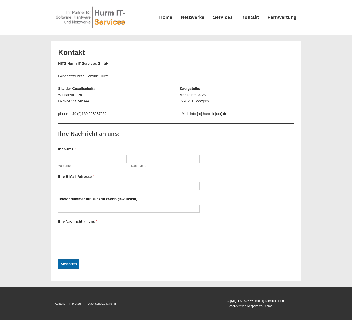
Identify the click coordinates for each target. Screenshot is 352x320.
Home (165, 17)
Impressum (76, 303)
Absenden (69, 264)
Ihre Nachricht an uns (77, 221)
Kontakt (250, 17)
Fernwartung (282, 17)
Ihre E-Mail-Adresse (76, 177)
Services (223, 17)
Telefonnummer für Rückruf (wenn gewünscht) (98, 199)
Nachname (138, 166)
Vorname (64, 166)
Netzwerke (193, 17)
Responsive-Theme (259, 306)
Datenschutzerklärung (102, 303)
